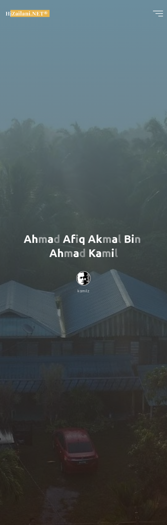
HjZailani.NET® (27, 13)
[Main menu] (158, 13)
